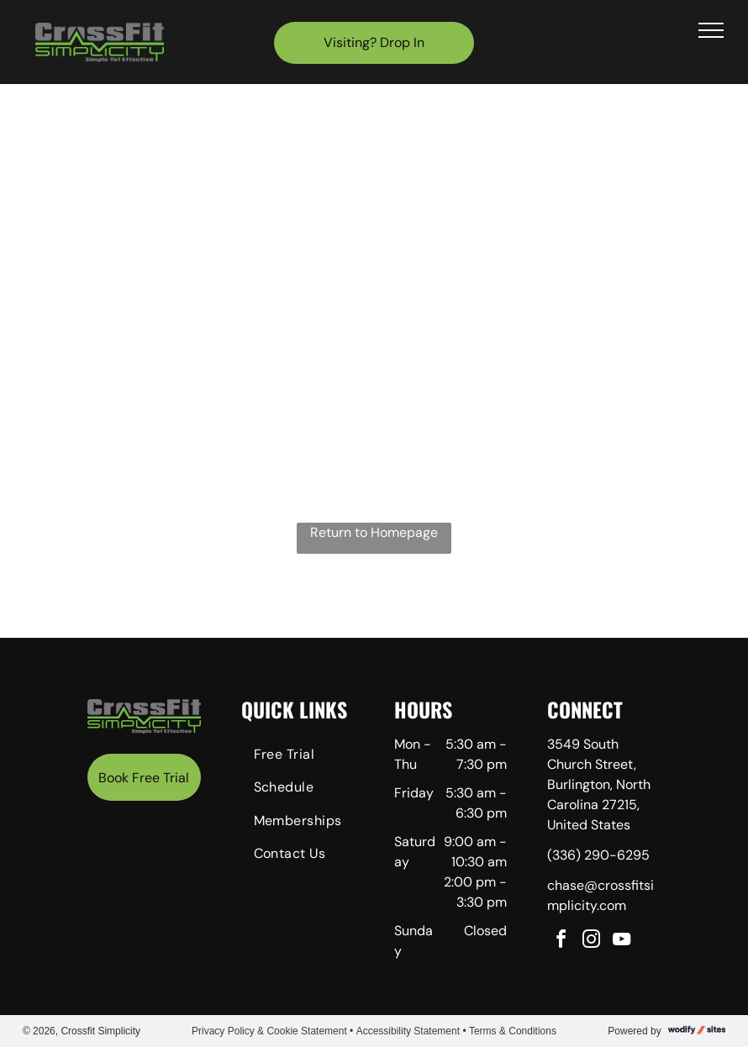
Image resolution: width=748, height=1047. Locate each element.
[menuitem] (302, 756)
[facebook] (560, 941)
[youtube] (621, 941)
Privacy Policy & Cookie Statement (269, 1031)
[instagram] (590, 941)
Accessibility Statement (408, 1031)
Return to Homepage (374, 532)
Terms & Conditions (512, 1031)
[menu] (711, 30)
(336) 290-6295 (598, 855)
